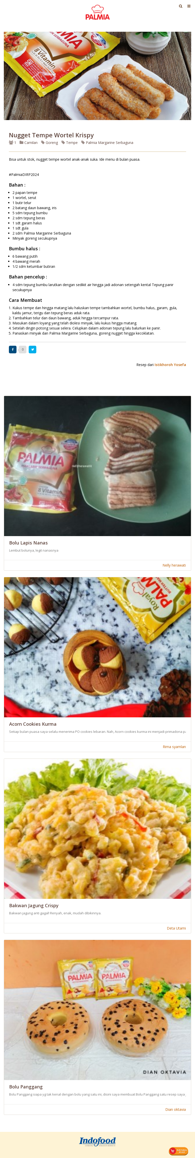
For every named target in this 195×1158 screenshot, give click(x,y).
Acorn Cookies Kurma (33, 724)
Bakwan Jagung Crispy (34, 905)
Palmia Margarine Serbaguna (107, 142)
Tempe (69, 142)
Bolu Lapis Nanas (28, 543)
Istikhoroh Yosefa (170, 364)
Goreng (49, 142)
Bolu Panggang (26, 1087)
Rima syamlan (174, 746)
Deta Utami (176, 928)
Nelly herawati (174, 565)
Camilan (29, 142)
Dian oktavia (175, 1109)
